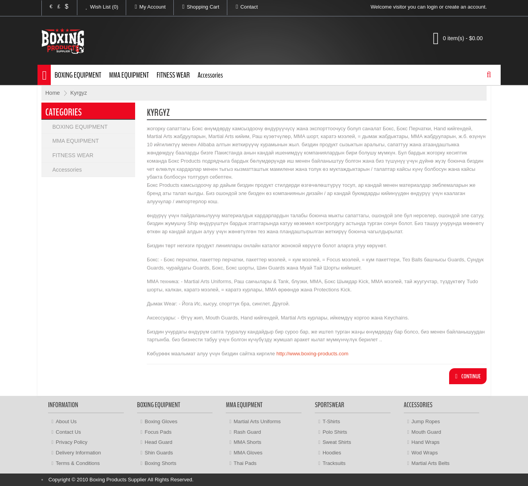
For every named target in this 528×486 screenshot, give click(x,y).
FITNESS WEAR (173, 75)
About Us (66, 421)
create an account (465, 7)
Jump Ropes (426, 421)
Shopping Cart (196, 7)
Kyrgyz (78, 93)
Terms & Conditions (78, 463)
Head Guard (159, 442)
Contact (242, 7)
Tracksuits (334, 463)
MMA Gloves (248, 453)
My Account (146, 7)
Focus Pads (158, 432)
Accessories (210, 75)
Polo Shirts (335, 432)
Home (52, 93)
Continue (468, 376)
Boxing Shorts (161, 463)
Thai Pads (245, 463)
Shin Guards (159, 453)
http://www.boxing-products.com (312, 354)
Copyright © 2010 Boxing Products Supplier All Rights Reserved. (121, 479)
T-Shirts (331, 421)
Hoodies (332, 453)
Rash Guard (247, 432)
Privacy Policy (71, 442)
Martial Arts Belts (431, 463)
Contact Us (68, 432)
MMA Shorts (247, 442)
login (432, 7)
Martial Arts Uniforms (257, 421)
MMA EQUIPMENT (129, 75)
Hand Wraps (426, 442)
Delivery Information (78, 453)
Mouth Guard (426, 432)
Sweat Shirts (337, 442)
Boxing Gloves (161, 421)
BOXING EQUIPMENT (78, 75)
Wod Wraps (425, 453)
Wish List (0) (97, 7)
